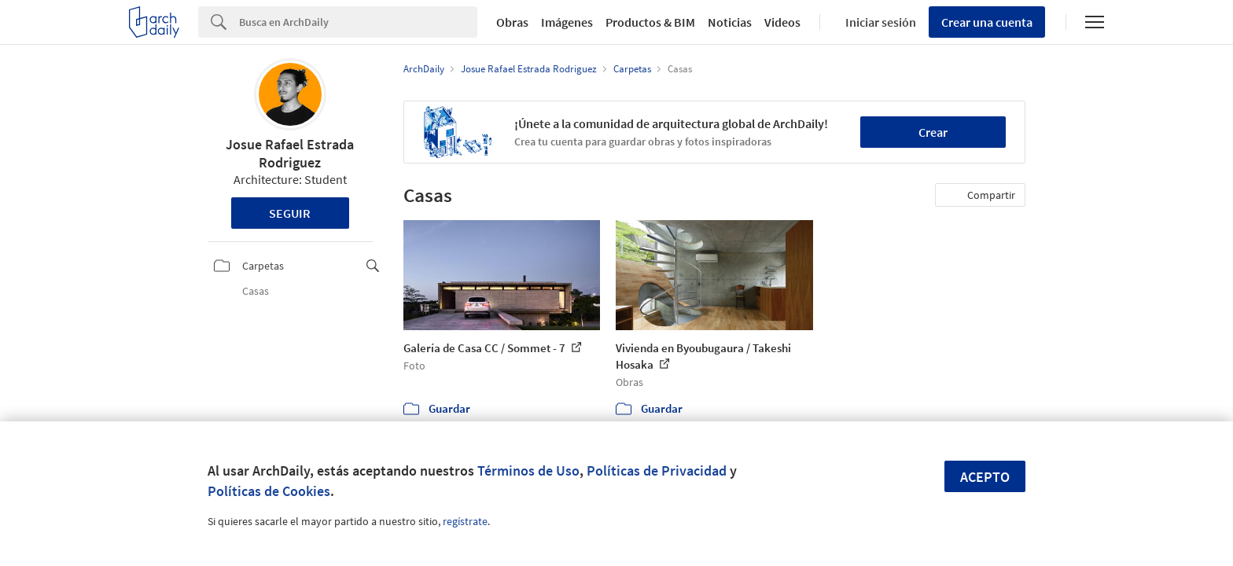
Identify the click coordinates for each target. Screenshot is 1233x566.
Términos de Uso (528, 470)
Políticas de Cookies (269, 491)
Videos (782, 22)
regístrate (465, 521)
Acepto (985, 477)
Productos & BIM (650, 22)
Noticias (730, 22)
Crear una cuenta (986, 22)
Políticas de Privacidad (657, 470)
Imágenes (567, 22)
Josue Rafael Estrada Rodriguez (290, 153)
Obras (512, 22)
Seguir (290, 213)
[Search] (358, 22)
